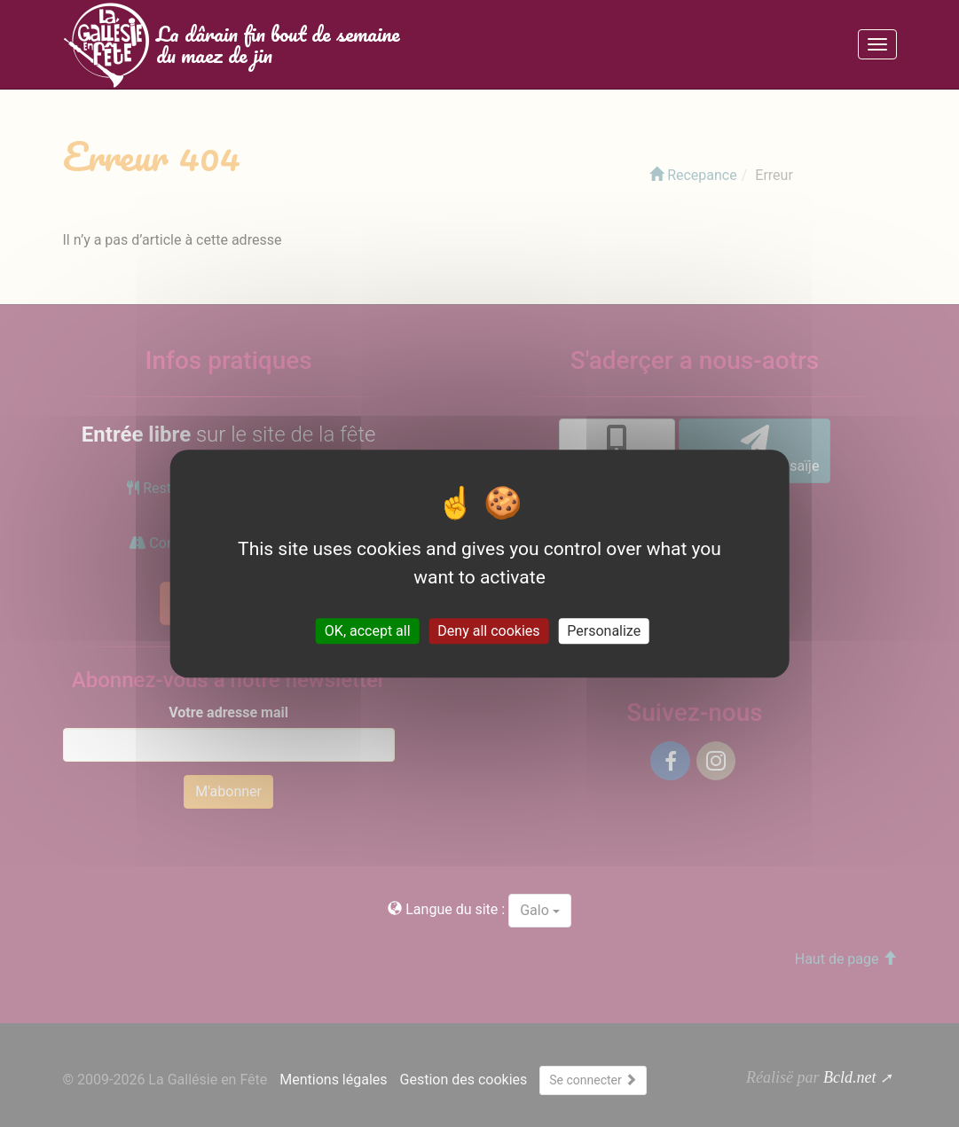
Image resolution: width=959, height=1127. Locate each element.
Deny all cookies (488, 630)
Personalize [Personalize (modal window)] (604, 630)
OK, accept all (368, 630)
